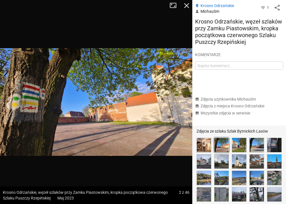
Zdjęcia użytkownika (225, 99)
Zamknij (186, 5)
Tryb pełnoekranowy (175, 5)
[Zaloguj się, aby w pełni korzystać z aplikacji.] (263, 7)
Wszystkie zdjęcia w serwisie (222, 113)
